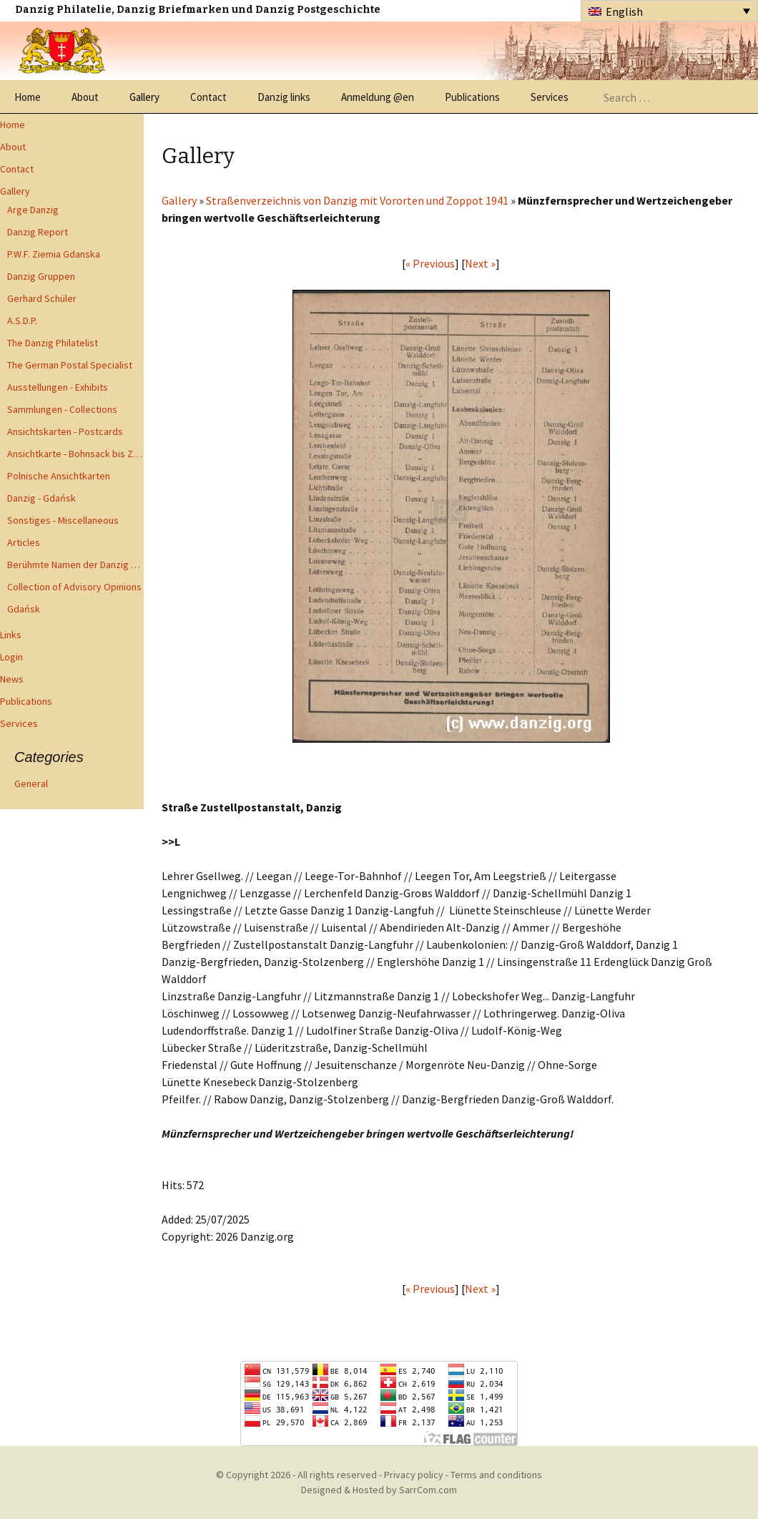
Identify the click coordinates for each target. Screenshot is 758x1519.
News (12, 679)
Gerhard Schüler (42, 298)
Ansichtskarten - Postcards (65, 431)
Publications (472, 97)
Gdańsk (23, 608)
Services (549, 97)
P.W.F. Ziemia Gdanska (53, 254)
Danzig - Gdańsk (41, 498)
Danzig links (283, 97)
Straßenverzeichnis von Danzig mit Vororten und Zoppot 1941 (357, 200)
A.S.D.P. (22, 320)
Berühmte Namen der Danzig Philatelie (75, 564)
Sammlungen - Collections (62, 409)
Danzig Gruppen (41, 276)
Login (11, 656)
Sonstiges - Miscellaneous (63, 520)
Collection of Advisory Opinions (74, 586)
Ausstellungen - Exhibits (57, 387)
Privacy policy (413, 1474)
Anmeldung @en (377, 97)
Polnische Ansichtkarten (58, 475)
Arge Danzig (33, 209)
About (85, 97)
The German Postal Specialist (69, 364)
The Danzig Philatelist (52, 342)
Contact (208, 97)
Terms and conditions (496, 1474)
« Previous (430, 263)
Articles (23, 542)
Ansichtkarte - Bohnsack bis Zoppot (75, 453)
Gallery (144, 97)
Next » (480, 263)
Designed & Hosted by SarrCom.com (379, 1489)
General (31, 783)
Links (10, 634)
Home (27, 97)
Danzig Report (37, 231)
